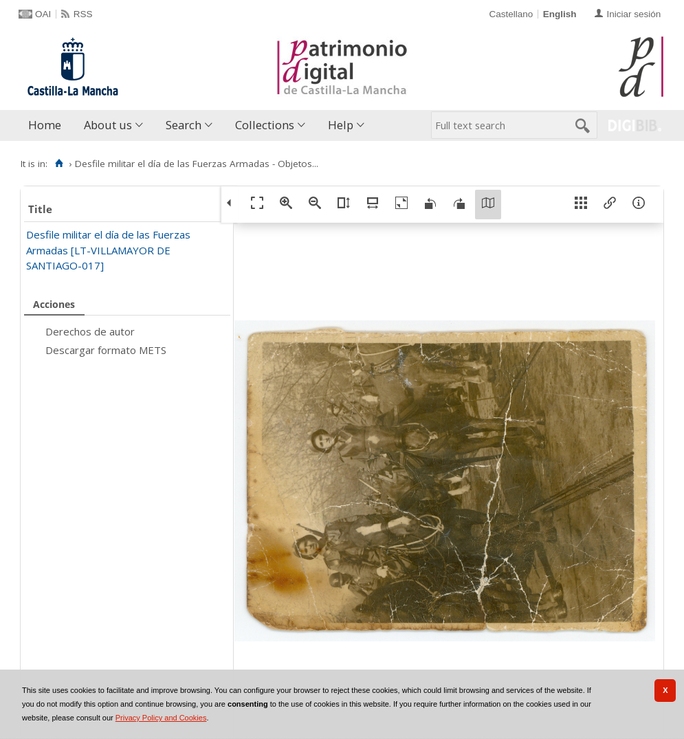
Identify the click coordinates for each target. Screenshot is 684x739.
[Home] (59, 163)
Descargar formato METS (105, 350)
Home (44, 125)
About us (108, 125)
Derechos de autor (90, 331)
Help (340, 125)
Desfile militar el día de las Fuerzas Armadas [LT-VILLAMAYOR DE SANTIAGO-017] (108, 250)
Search (183, 125)
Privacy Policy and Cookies (161, 718)
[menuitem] (48, 125)
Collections (264, 125)
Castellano (511, 14)
